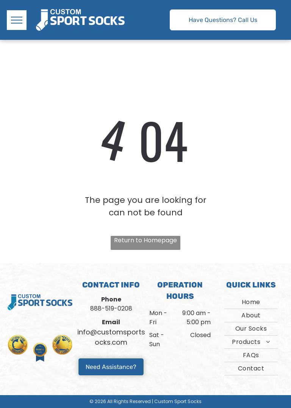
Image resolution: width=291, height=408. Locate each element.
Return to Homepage (145, 240)
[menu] (17, 20)
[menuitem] (251, 302)
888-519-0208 (111, 308)
